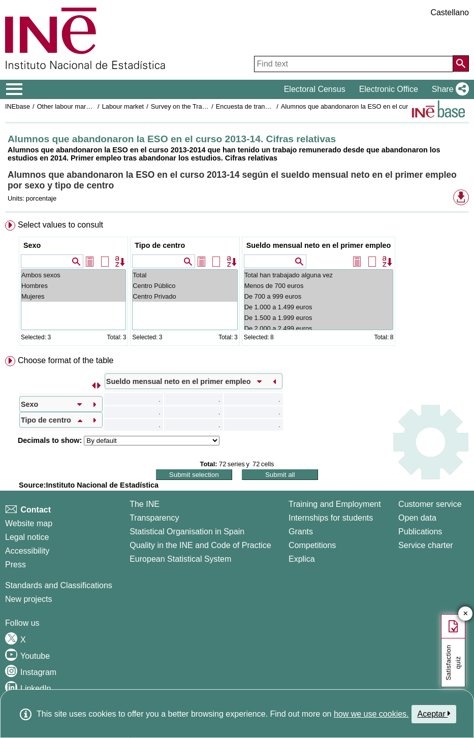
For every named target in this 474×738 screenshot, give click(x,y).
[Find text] (353, 64)
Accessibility (27, 551)
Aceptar (434, 713)
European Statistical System (180, 559)
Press (15, 564)
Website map (28, 523)
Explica (302, 559)
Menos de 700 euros (318, 285)
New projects (28, 599)
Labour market (123, 106)
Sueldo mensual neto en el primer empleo (318, 245)
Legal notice (27, 537)
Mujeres (73, 296)
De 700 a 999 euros (318, 296)
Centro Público (185, 285)
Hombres (73, 285)
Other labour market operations (82, 106)
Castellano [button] (449, 12)
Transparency (154, 518)
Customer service (429, 504)
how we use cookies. (371, 714)
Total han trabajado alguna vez (318, 275)
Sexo (32, 245)
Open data (417, 518)
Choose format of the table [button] (66, 360)
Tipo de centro (160, 245)
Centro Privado (185, 296)
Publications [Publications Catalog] (420, 531)
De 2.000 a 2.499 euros (318, 328)
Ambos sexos (73, 275)
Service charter (425, 545)
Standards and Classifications (58, 585)
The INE (145, 504)
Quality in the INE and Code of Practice (200, 545)
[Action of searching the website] (461, 63)
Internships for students (331, 518)
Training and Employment (335, 504)
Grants (301, 531)
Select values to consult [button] (60, 224)
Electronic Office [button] (388, 89)
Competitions (312, 545)
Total (185, 275)
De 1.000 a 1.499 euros (318, 307)
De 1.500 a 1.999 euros (318, 317)
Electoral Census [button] (314, 89)
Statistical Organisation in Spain (187, 531)
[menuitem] (237, 285)
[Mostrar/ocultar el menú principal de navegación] (14, 89)
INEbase (17, 106)
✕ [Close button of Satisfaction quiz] (465, 614)
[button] (448, 89)
